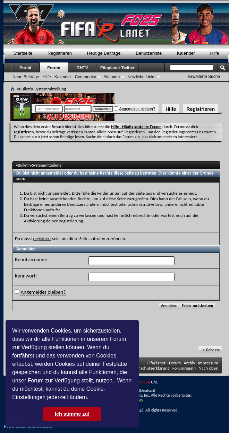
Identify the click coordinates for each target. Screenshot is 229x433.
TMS (139, 400)
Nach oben (208, 368)
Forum (53, 67)
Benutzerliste (149, 53)
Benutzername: (31, 259)
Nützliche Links (141, 76)
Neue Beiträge (25, 76)
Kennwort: (26, 276)
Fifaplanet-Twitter (117, 67)
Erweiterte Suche (204, 76)
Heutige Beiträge (104, 53)
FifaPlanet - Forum (164, 362)
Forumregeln (184, 368)
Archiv (189, 362)
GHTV (82, 67)
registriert (42, 238)
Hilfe (171, 109)
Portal (25, 67)
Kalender (186, 53)
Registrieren (200, 109)
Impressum (208, 362)
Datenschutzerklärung (149, 368)
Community (85, 76)
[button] (91, 398)
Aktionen (111, 76)
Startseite (22, 53)
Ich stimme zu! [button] (72, 414)
